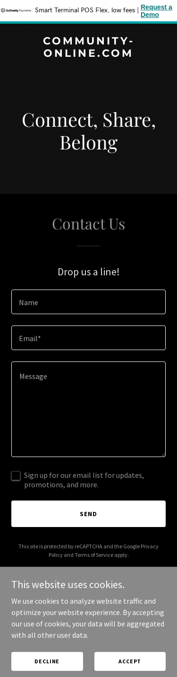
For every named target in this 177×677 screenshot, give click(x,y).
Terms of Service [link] (94, 554)
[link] (88, 54)
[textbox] (88, 302)
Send (88, 514)
